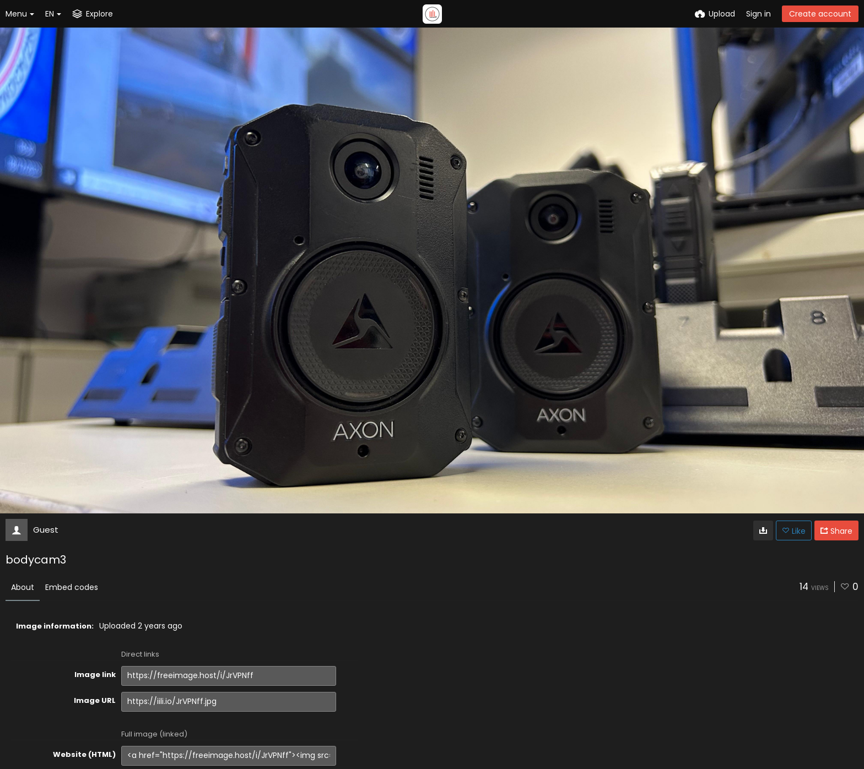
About (22, 587)
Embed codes (71, 587)
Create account (820, 13)
